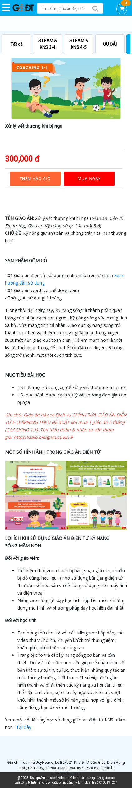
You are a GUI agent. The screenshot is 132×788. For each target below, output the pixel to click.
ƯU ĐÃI (110, 44)
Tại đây (23, 727)
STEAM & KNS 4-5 (78, 44)
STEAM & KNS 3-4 (47, 44)
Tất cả (16, 44)
